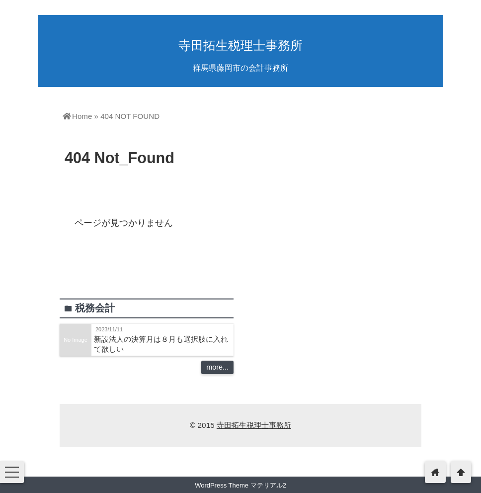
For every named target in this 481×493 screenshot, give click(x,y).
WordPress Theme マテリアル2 (240, 485)
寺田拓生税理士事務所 (240, 45)
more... (217, 367)
